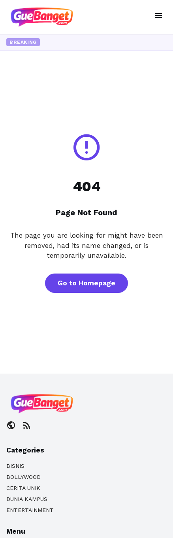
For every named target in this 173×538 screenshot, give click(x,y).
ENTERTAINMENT (30, 510)
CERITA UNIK (23, 488)
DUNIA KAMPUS (26, 499)
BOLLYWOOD (23, 477)
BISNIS (15, 466)
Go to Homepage (86, 283)
